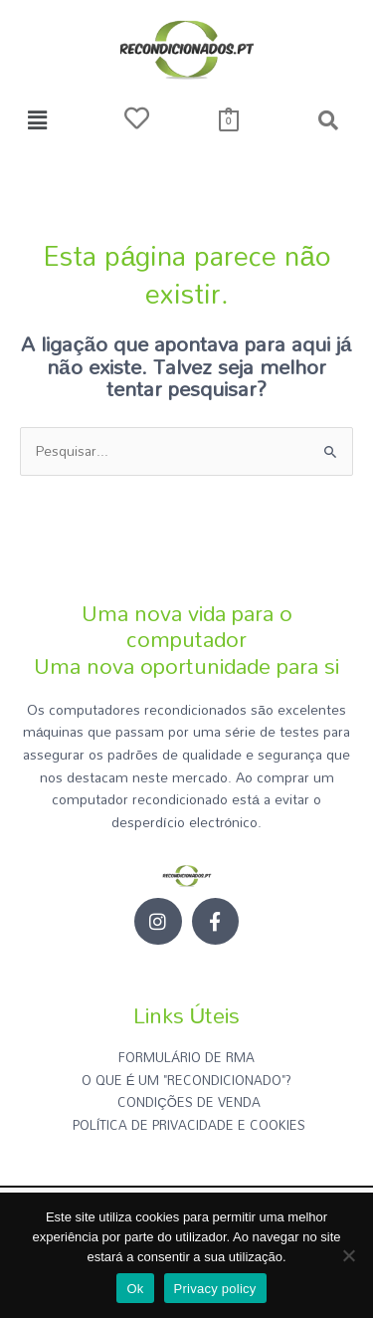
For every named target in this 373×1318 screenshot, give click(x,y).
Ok (134, 1288)
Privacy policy (215, 1288)
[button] (37, 120)
